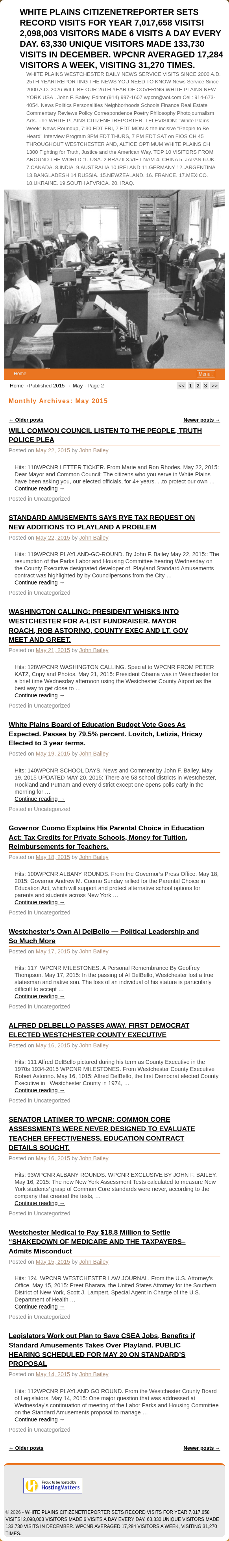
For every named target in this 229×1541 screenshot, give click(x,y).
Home (20, 373)
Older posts (26, 420)
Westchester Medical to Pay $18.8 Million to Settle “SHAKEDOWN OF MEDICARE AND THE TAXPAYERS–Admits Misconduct (97, 1241)
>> (215, 386)
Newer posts (201, 420)
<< (181, 386)
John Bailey (93, 450)
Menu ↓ (206, 374)
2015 (59, 386)
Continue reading (40, 488)
